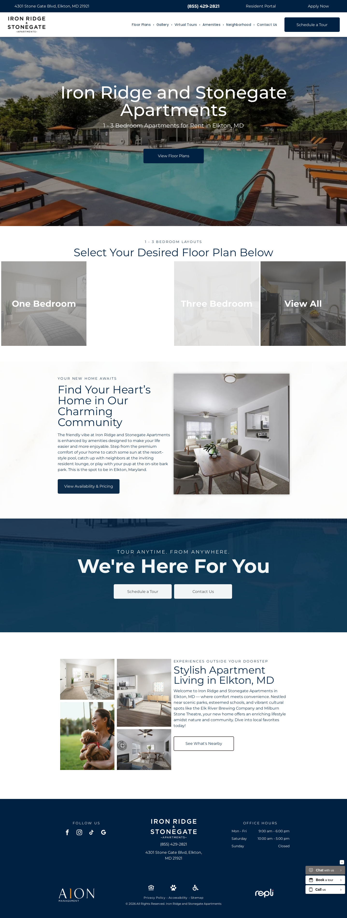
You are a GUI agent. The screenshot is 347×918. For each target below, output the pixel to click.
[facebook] (67, 833)
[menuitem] (141, 24)
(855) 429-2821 (203, 6)
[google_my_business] (103, 833)
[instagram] (79, 833)
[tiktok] (91, 833)
